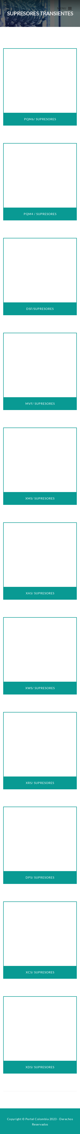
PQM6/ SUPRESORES (40, 119)
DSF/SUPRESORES (40, 309)
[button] (61, 8)
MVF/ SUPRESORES (40, 403)
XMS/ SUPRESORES (40, 498)
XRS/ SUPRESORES (40, 783)
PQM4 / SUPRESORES (40, 214)
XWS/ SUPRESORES (40, 688)
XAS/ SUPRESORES (40, 593)
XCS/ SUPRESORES (40, 972)
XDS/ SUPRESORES (40, 1067)
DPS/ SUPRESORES (40, 877)
